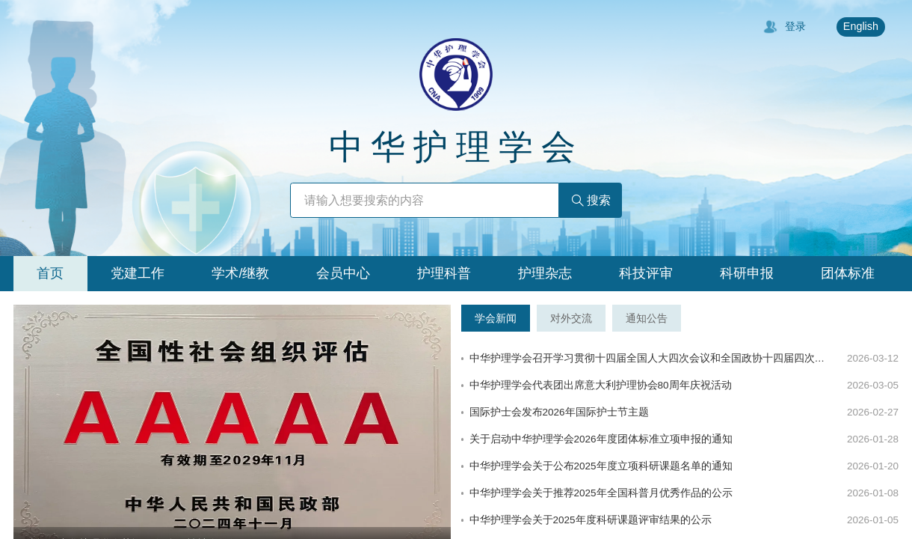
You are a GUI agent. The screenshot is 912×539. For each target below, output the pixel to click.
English (860, 26)
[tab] (50, 273)
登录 (784, 27)
